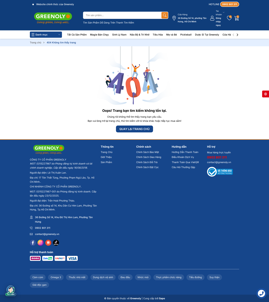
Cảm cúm (37, 277)
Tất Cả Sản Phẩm (77, 34)
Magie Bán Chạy (99, 34)
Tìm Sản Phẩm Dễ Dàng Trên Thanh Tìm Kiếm (108, 22)
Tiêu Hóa (158, 34)
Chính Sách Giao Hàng (148, 157)
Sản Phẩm (106, 162)
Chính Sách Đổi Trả (146, 162)
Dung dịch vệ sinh (103, 277)
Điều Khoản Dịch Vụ (183, 157)
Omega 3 (56, 277)
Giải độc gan (39, 284)
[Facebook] (33, 243)
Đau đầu (125, 277)
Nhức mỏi (143, 277)
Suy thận (214, 277)
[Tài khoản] (217, 18)
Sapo (162, 298)
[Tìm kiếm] (164, 15)
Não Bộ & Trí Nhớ (139, 34)
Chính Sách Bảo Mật (147, 152)
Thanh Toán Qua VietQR (185, 162)
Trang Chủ (106, 152)
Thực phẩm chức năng (169, 277)
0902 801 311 (42, 227)
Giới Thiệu (106, 157)
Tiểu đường (195, 277)
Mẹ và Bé (171, 34)
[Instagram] (41, 243)
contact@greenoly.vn (47, 234)
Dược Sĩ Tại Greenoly (207, 34)
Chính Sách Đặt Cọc (147, 167)
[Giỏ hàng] (236, 18)
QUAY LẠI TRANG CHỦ (134, 129)
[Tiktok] (56, 243)
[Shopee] (48, 243)
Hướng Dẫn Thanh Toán (185, 152)
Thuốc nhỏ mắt (77, 277)
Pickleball (186, 34)
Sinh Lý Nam (119, 34)
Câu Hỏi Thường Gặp (183, 167)
